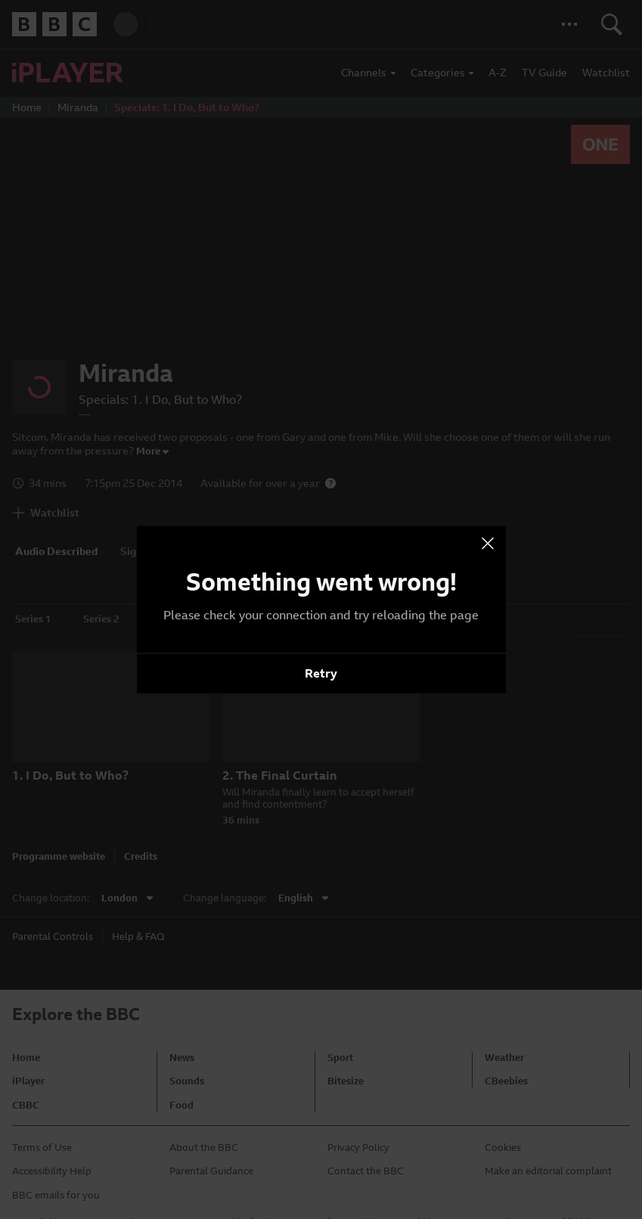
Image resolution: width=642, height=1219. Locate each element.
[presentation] (488, 544)
